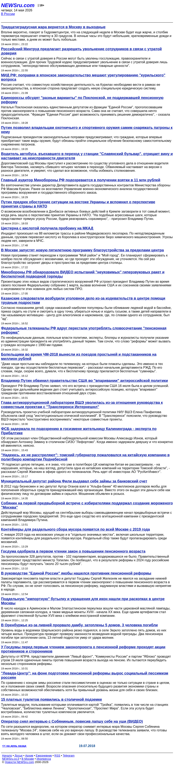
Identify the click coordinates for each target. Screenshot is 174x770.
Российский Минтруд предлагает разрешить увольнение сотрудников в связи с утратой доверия (81, 51)
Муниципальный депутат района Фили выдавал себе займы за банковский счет (74, 481)
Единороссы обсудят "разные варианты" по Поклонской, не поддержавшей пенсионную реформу (82, 100)
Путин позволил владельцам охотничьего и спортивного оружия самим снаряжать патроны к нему (87, 130)
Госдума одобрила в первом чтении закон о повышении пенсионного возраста (73, 551)
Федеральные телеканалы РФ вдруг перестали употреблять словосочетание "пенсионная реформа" (83, 330)
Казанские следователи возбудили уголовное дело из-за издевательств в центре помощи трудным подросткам (83, 300)
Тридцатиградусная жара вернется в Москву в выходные (53, 27)
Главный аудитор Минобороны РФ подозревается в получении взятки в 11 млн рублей (80, 180)
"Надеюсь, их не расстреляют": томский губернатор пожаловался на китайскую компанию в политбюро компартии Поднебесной (85, 457)
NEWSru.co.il (10, 758)
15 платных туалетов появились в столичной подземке (51, 699)
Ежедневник (44, 755)
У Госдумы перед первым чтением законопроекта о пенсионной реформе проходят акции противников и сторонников (83, 649)
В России (8, 14)
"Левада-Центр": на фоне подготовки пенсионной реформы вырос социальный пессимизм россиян (84, 675)
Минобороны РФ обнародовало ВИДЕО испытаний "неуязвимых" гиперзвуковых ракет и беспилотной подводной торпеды (82, 274)
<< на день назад (14, 745)
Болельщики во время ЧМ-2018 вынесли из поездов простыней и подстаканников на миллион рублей (78, 356)
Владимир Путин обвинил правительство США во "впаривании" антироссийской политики (84, 381)
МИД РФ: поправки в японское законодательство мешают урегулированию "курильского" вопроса (83, 77)
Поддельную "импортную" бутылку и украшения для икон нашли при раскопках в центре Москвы (83, 601)
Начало (7, 755)
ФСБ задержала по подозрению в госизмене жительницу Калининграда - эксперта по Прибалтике (78, 431)
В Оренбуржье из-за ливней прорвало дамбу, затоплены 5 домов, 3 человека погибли (79, 625)
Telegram (69, 755)
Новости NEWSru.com (19, 762)
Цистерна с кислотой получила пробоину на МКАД (47, 228)
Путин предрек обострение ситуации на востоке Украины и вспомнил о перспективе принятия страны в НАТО (78, 204)
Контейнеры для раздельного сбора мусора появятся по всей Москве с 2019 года (75, 529)
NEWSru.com (18, 5)
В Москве (28, 758)
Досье (18, 755)
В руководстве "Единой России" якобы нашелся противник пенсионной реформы (76, 573)
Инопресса (44, 758)
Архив (29, 755)
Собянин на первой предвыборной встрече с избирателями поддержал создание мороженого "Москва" (87, 505)
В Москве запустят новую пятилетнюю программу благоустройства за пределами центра (82, 250)
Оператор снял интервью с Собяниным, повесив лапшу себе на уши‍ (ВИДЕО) (72, 721)
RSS (57, 755)
